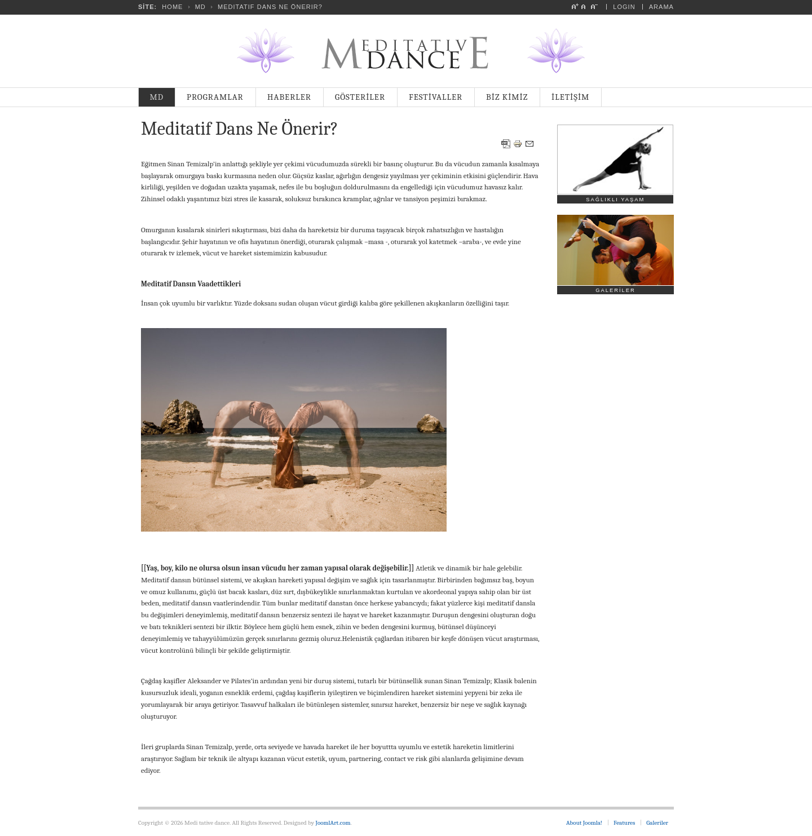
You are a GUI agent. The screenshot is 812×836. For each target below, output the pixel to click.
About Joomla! (584, 822)
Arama (661, 6)
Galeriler (657, 822)
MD (200, 6)
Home (172, 6)
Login (624, 6)
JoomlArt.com (333, 822)
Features (624, 822)
